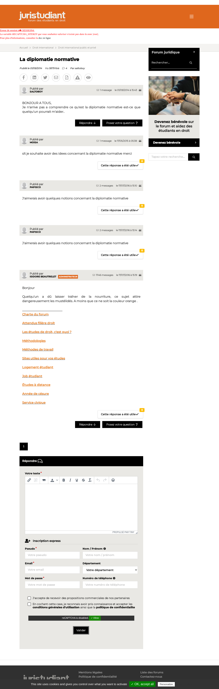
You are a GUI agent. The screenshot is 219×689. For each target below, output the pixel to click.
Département (92, 563)
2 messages (104, 185)
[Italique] (70, 480)
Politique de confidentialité (98, 676)
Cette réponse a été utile (122, 164)
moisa (34, 142)
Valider (81, 630)
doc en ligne (44, 37)
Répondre (87, 123)
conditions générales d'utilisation (56, 607)
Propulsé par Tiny (123, 532)
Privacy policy (184, 684)
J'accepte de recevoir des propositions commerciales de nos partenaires (81, 598)
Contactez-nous (151, 676)
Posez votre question (122, 123)
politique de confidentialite (115, 607)
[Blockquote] (44, 480)
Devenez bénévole (176, 142)
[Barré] (83, 480)
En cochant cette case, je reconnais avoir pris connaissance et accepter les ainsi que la (84, 606)
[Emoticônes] (113, 480)
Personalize (166, 684)
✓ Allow (95, 618)
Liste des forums (151, 672)
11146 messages (103, 275)
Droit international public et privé (77, 48)
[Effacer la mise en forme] (90, 480)
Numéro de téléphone (99, 578)
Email (28, 563)
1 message (104, 90)
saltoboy (80, 68)
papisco (35, 187)
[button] (54, 480)
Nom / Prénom (95, 548)
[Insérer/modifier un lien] (29, 480)
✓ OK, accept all (142, 684)
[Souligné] (77, 480)
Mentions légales (90, 672)
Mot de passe (33, 578)
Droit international (42, 48)
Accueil (23, 48)
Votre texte (32, 473)
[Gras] (63, 480)
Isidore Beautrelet (43, 276)
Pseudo (30, 548)
